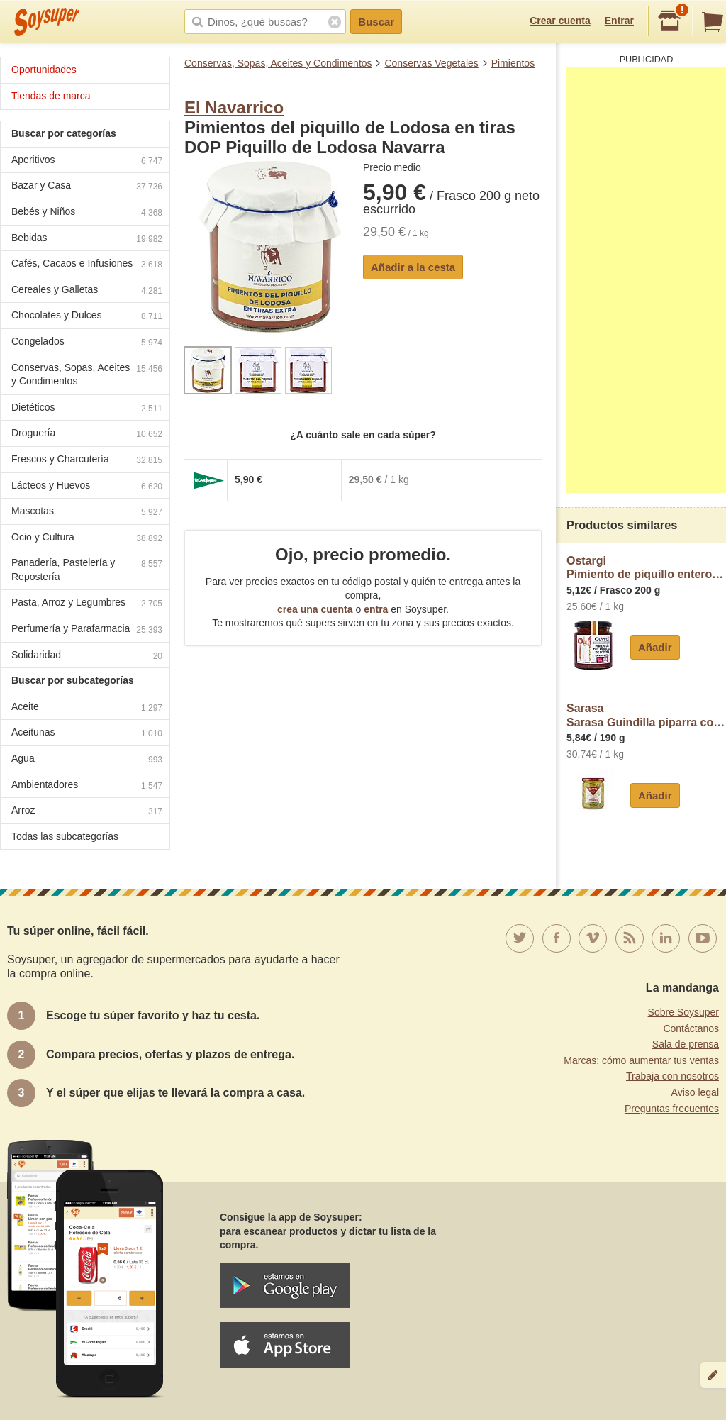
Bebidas (86, 239)
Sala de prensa (685, 1044)
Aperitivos (86, 161)
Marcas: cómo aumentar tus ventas (641, 1060)
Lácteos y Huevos (86, 486)
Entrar (619, 20)
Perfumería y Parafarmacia (86, 630)
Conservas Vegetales (431, 63)
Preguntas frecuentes (672, 1108)
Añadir (655, 647)
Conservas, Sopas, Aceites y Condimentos (278, 63)
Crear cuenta (560, 20)
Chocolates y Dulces (86, 316)
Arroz (86, 811)
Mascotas (86, 512)
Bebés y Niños (86, 213)
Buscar (376, 22)
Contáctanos (691, 1028)
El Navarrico (234, 107)
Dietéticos (86, 408)
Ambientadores (86, 786)
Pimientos (513, 63)
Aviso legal (695, 1092)
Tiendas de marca (51, 95)
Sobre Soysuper (683, 1012)
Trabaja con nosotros (672, 1076)
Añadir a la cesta (413, 267)
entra (376, 609)
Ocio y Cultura (86, 538)
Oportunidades (44, 69)
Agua (86, 760)
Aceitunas (86, 733)
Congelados (86, 342)
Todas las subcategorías (64, 836)
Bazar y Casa (86, 186)
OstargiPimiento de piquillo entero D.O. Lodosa (646, 568)
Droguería (86, 434)
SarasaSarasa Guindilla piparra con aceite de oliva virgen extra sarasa (646, 715)
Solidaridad (86, 656)
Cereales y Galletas (86, 291)
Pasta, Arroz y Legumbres (86, 604)
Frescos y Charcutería (86, 460)
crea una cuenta (315, 609)
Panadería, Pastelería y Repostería (86, 569)
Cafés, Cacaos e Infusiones (86, 264)
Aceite (86, 708)
